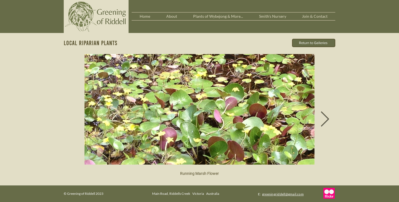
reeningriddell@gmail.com (284, 194)
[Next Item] (325, 119)
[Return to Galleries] (313, 43)
